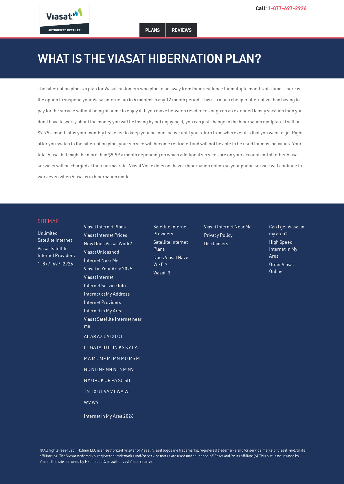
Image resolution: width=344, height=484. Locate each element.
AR (93, 336)
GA (93, 347)
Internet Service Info (105, 285)
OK (101, 380)
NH (109, 369)
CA (106, 336)
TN (87, 391)
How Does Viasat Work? (108, 243)
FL (86, 347)
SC (121, 380)
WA (120, 391)
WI (127, 391)
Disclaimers (216, 243)
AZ (100, 336)
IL (110, 347)
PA (114, 380)
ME (103, 358)
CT (120, 336)
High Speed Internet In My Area (283, 249)
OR (107, 380)
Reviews (182, 30)
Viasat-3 (161, 273)
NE (102, 369)
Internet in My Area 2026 (109, 416)
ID (104, 347)
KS (121, 347)
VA (106, 391)
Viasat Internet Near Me (228, 227)
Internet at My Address (107, 294)
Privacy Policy (218, 235)
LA (135, 347)
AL (86, 336)
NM (123, 369)
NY (87, 380)
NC (87, 369)
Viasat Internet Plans (105, 227)
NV (131, 369)
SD (127, 380)
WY (95, 402)
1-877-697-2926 (287, 8)
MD (95, 358)
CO (113, 336)
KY (128, 347)
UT (100, 391)
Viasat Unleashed (101, 252)
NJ (116, 369)
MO (124, 358)
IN (115, 347)
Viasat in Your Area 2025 (108, 269)
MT (139, 358)
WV (87, 402)
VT (113, 391)
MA (87, 358)
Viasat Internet (98, 277)
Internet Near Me (101, 260)
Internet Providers (102, 302)
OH (94, 380)
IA (99, 347)
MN (116, 358)
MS (132, 358)
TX (93, 391)
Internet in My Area (103, 311)
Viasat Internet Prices (105, 235)
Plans (152, 30)
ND (94, 369)
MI (109, 358)
